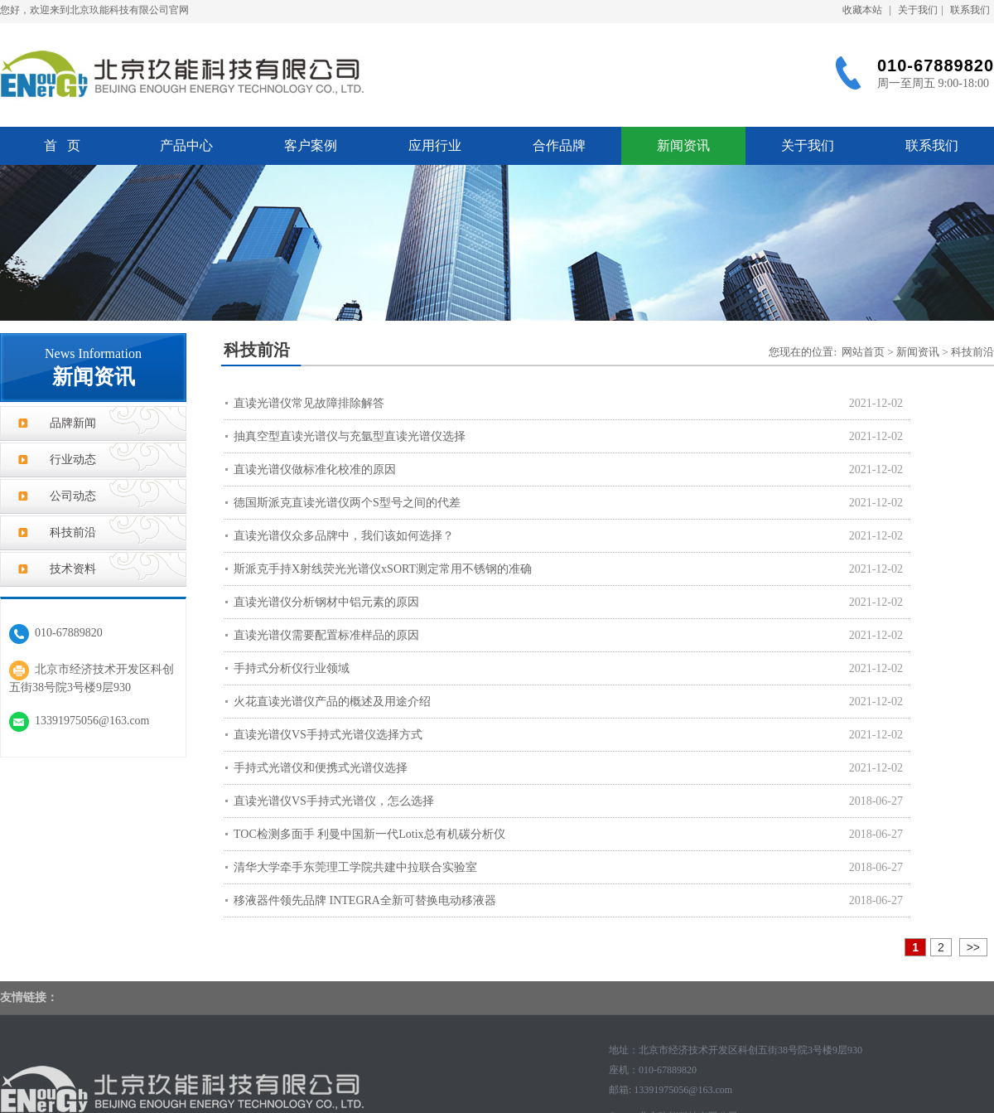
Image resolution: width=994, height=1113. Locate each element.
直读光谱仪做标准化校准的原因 (315, 469)
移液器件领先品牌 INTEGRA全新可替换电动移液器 (365, 900)
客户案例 (310, 145)
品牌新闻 (73, 423)
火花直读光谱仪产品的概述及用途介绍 (332, 701)
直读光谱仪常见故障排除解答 (309, 403)
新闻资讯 (683, 145)
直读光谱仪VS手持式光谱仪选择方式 (328, 734)
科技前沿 (73, 532)
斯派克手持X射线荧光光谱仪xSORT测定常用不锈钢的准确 (383, 569)
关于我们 (918, 10)
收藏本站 (862, 10)
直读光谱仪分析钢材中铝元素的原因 (326, 602)
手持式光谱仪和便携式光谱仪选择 (321, 768)
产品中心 (186, 145)
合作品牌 (559, 145)
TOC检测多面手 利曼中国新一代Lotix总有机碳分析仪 (369, 834)
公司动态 (73, 496)
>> (973, 947)
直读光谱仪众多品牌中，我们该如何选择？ (344, 536)
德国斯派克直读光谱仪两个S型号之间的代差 (347, 502)
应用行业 (434, 145)
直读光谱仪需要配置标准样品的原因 (326, 635)
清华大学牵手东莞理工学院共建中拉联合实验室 (355, 867)
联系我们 (970, 10)
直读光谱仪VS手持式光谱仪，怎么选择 (334, 801)
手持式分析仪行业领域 (292, 668)
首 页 (62, 145)
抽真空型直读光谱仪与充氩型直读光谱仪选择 (350, 436)
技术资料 (73, 569)
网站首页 (863, 352)
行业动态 (73, 459)
